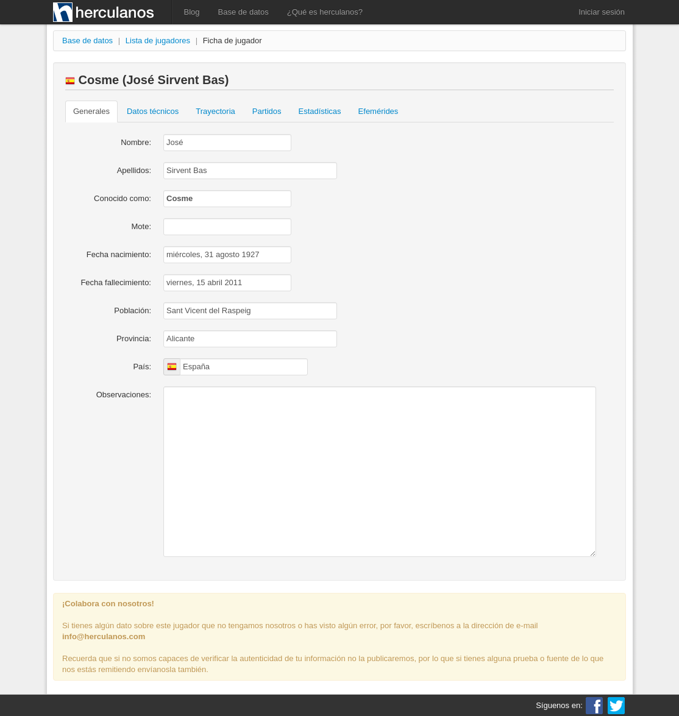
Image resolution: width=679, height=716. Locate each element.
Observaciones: (123, 394)
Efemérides (378, 111)
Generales (91, 111)
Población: (132, 310)
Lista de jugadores (158, 40)
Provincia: (133, 338)
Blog (192, 11)
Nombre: (136, 142)
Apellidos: (134, 170)
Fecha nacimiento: (119, 254)
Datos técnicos (153, 111)
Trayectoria (215, 111)
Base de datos (243, 11)
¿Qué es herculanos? (325, 11)
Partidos (267, 111)
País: (142, 366)
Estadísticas (320, 111)
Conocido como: (122, 198)
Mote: (141, 226)
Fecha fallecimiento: (115, 282)
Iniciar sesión (601, 11)
